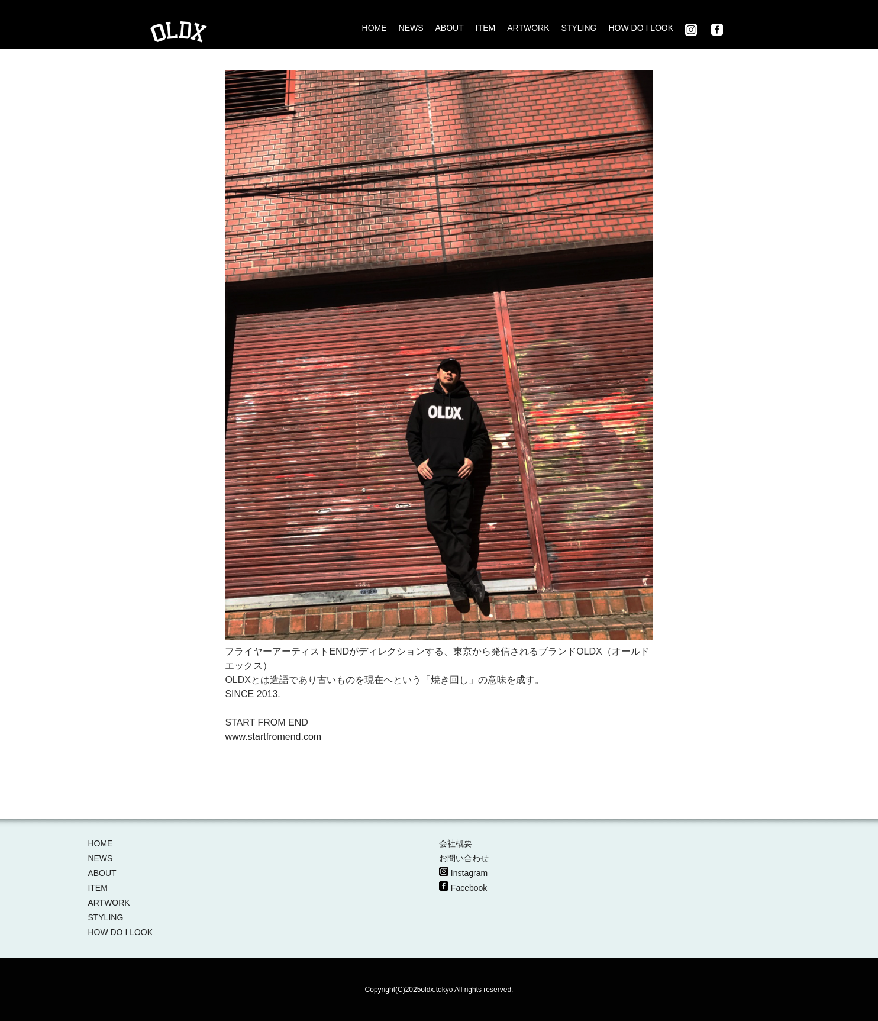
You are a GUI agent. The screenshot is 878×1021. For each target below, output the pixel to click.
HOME (374, 28)
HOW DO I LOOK (640, 28)
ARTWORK (528, 28)
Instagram (469, 873)
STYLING (579, 28)
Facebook (469, 888)
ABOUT (449, 28)
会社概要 (455, 843)
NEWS (411, 28)
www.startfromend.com (273, 737)
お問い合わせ (464, 858)
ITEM (485, 28)
